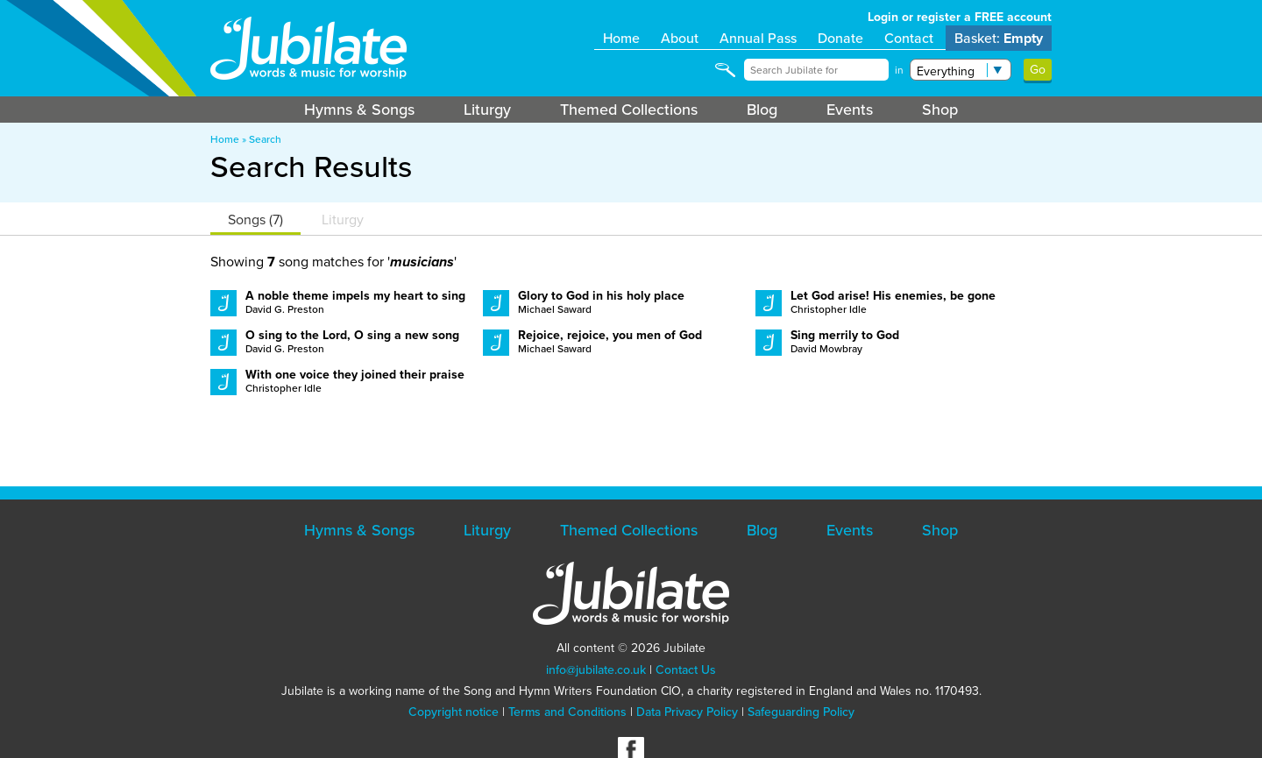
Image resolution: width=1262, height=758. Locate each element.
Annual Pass (758, 38)
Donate (840, 38)
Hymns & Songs (359, 109)
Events (849, 109)
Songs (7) (255, 219)
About (679, 38)
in (899, 70)
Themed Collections (629, 109)
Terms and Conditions (567, 712)
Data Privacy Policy (687, 712)
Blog (762, 109)
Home (621, 38)
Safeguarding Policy (801, 712)
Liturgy (487, 109)
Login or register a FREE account (960, 17)
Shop (940, 109)
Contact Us (686, 670)
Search (265, 139)
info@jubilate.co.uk (596, 670)
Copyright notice (453, 712)
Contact (908, 38)
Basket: (998, 38)
